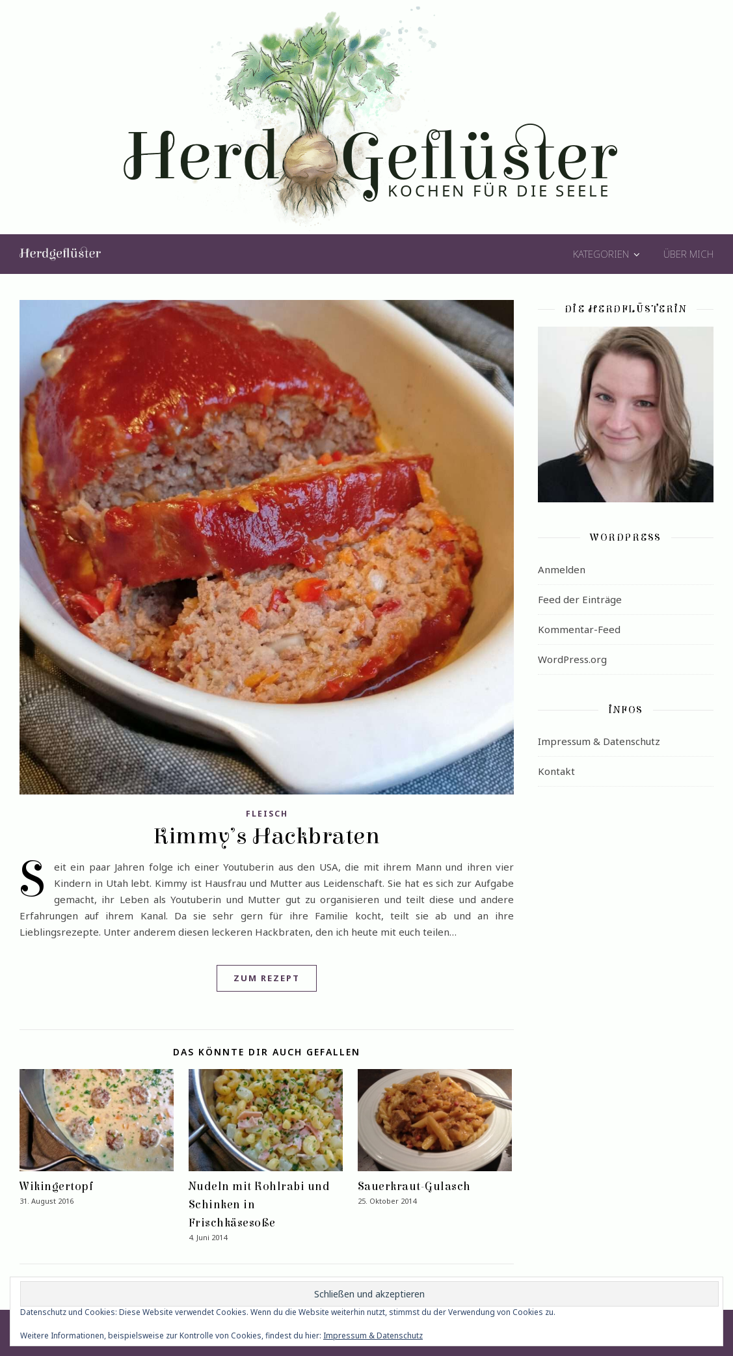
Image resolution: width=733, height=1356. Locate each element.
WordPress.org (572, 659)
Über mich (688, 253)
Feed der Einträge (580, 599)
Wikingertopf (57, 1186)
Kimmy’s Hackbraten (266, 836)
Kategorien (601, 253)
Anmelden (561, 569)
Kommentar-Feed (579, 629)
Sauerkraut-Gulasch (414, 1186)
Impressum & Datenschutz (599, 741)
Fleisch (267, 813)
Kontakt (556, 771)
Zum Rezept (266, 978)
